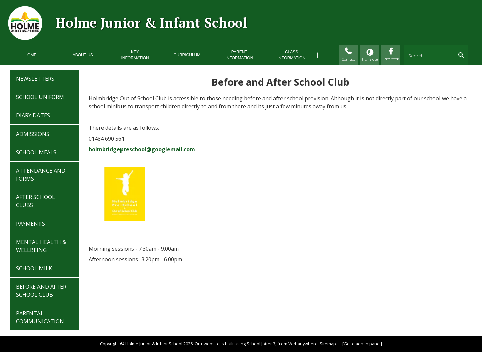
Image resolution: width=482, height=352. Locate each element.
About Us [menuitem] (83, 55)
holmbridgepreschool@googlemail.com (142, 149)
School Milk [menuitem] (34, 268)
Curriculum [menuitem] (187, 55)
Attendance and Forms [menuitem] (40, 174)
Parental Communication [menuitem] (40, 317)
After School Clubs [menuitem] (35, 201)
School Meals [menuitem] (36, 152)
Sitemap (328, 344)
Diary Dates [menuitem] (33, 115)
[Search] (462, 55)
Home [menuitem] (30, 55)
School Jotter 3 (261, 344)
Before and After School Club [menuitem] (41, 290)
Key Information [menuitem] (135, 55)
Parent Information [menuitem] (239, 55)
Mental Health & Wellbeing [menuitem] (41, 246)
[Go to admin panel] (362, 344)
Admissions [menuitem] (32, 134)
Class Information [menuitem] (291, 55)
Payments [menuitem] (30, 223)
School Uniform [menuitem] (40, 97)
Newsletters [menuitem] (35, 78)
